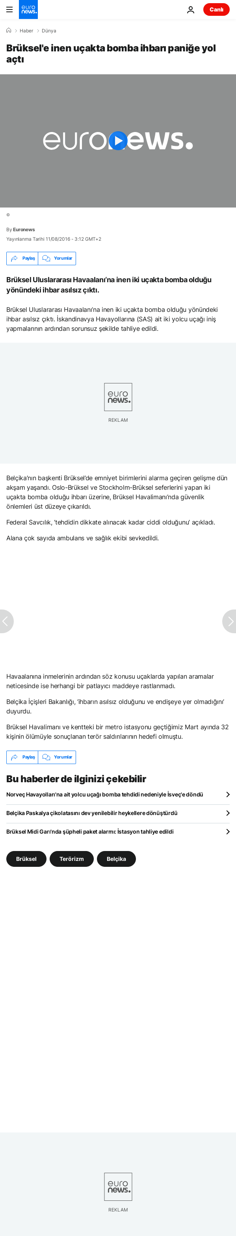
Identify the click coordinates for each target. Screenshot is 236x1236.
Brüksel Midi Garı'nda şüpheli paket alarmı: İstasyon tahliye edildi (89, 831)
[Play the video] (118, 141)
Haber (26, 30)
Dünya (49, 30)
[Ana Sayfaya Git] (28, 9)
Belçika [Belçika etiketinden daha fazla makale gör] (116, 858)
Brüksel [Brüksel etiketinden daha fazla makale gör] (26, 858)
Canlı (216, 9)
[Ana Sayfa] (8, 30)
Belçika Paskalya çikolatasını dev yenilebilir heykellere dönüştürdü (91, 813)
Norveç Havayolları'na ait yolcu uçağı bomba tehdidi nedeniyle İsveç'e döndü (104, 794)
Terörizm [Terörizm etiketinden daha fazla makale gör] (71, 858)
